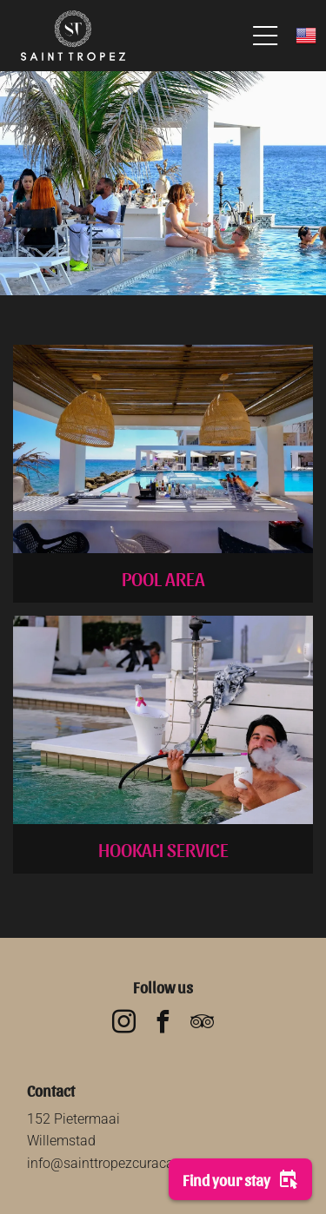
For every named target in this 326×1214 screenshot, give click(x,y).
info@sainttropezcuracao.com (119, 1163)
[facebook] (163, 1024)
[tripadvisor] (202, 1024)
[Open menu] (265, 36)
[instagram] (124, 1024)
